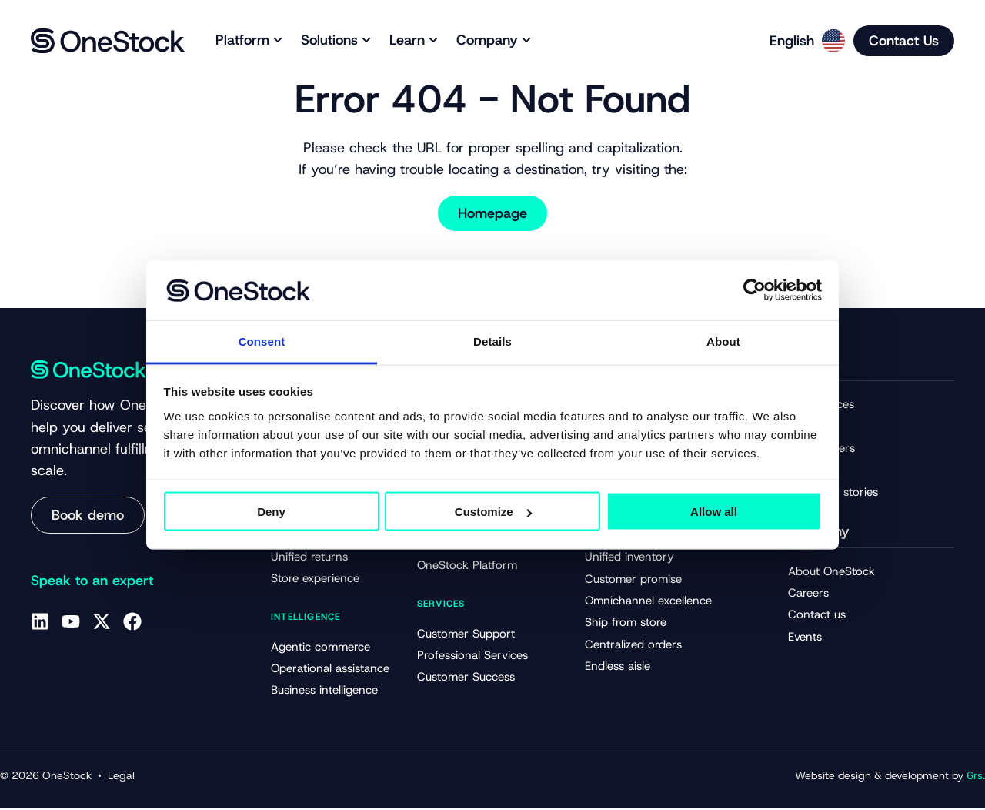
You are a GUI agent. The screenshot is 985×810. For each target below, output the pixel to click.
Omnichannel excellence (648, 603)
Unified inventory (629, 559)
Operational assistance (330, 670)
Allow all (713, 511)
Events (805, 638)
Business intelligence (324, 692)
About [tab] (723, 340)
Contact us (817, 616)
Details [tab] (492, 340)
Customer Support (466, 634)
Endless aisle (617, 669)
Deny (271, 511)
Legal (121, 777)
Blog (799, 426)
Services (441, 604)
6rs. (976, 777)
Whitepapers (821, 449)
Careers (808, 594)
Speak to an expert (92, 580)
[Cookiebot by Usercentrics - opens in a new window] (754, 290)
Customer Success (466, 678)
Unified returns (309, 557)
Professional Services (472, 656)
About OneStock (831, 572)
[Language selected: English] (802, 40)
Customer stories (833, 492)
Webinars (812, 470)
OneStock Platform (467, 566)
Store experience (315, 579)
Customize (493, 511)
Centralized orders (633, 646)
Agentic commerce (320, 648)
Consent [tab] (262, 340)
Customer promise (633, 580)
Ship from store (625, 625)
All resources (821, 404)
